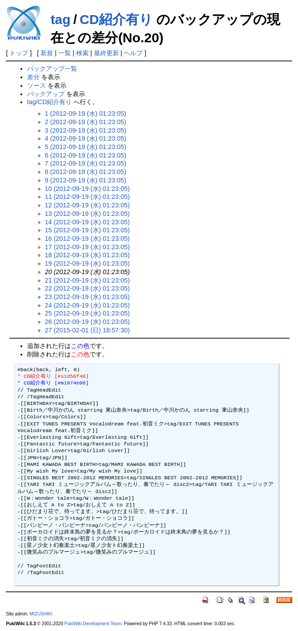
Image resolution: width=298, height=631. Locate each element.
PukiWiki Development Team (93, 623)
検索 (82, 53)
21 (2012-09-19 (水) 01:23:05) (87, 280)
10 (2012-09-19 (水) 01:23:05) (87, 188)
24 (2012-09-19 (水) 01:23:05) (87, 305)
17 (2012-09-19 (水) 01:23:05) (87, 247)
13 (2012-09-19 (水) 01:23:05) (87, 213)
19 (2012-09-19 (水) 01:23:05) (87, 263)
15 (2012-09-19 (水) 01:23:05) (87, 230)
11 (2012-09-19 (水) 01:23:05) (87, 196)
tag (60, 19)
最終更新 (106, 53)
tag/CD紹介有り (49, 101)
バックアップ (46, 93)
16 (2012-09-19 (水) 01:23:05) (87, 238)
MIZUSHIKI (41, 613)
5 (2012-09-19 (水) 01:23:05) (86, 146)
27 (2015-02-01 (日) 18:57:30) (87, 330)
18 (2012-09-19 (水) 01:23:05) (87, 255)
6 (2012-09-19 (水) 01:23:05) (86, 155)
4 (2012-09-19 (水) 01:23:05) (86, 138)
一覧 (64, 53)
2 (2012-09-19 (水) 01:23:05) (86, 121)
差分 (33, 77)
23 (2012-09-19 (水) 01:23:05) (87, 296)
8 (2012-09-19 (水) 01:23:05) (86, 171)
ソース (36, 85)
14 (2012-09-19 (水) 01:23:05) (87, 222)
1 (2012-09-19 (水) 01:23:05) (86, 113)
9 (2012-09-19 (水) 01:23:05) (86, 180)
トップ (18, 53)
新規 (47, 53)
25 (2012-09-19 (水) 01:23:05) (87, 313)
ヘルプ (133, 53)
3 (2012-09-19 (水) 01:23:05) (86, 130)
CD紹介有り (116, 19)
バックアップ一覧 (52, 68)
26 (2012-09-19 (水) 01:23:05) (87, 321)
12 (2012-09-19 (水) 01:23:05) (87, 205)
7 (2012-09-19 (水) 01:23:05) (86, 163)
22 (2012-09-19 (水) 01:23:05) (87, 288)
